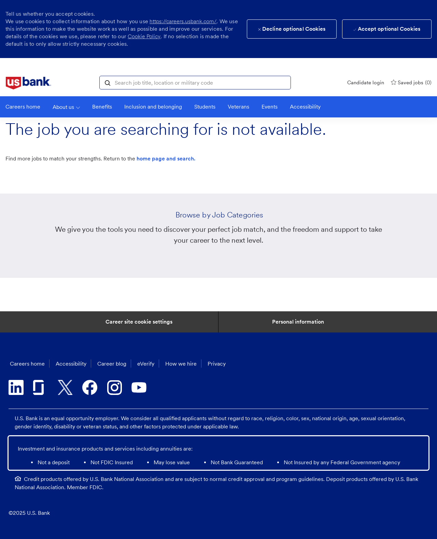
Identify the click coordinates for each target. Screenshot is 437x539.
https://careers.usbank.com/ (183, 21)
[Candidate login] (365, 83)
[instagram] (114, 387)
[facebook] (89, 387)
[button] (107, 82)
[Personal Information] (298, 321)
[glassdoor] (40, 387)
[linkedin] (16, 387)
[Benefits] (102, 107)
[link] (28, 83)
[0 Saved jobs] (411, 82)
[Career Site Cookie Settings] (139, 321)
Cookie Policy (144, 36)
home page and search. (166, 158)
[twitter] (65, 387)
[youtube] (138, 387)
